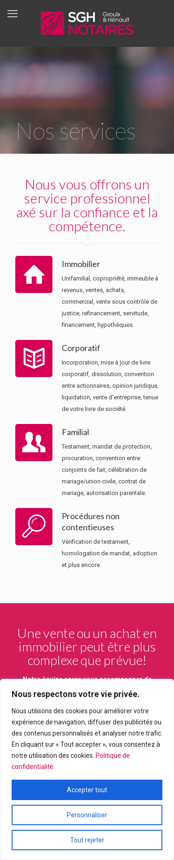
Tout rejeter (87, 840)
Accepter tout (87, 790)
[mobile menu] (12, 14)
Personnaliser (87, 815)
